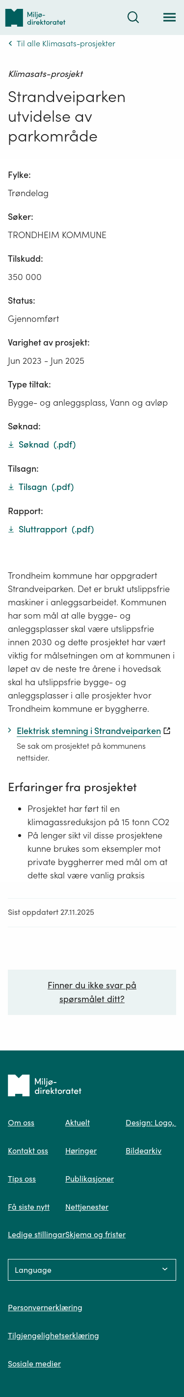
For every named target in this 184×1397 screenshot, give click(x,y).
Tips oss (22, 1179)
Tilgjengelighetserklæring (53, 1335)
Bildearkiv (143, 1150)
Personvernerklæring (45, 1307)
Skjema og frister (95, 1234)
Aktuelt (77, 1122)
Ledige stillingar (36, 1234)
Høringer (81, 1150)
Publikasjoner (89, 1179)
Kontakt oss (28, 1150)
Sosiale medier (34, 1363)
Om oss (21, 1122)
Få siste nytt (29, 1207)
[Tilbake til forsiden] (35, 17)
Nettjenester (86, 1207)
